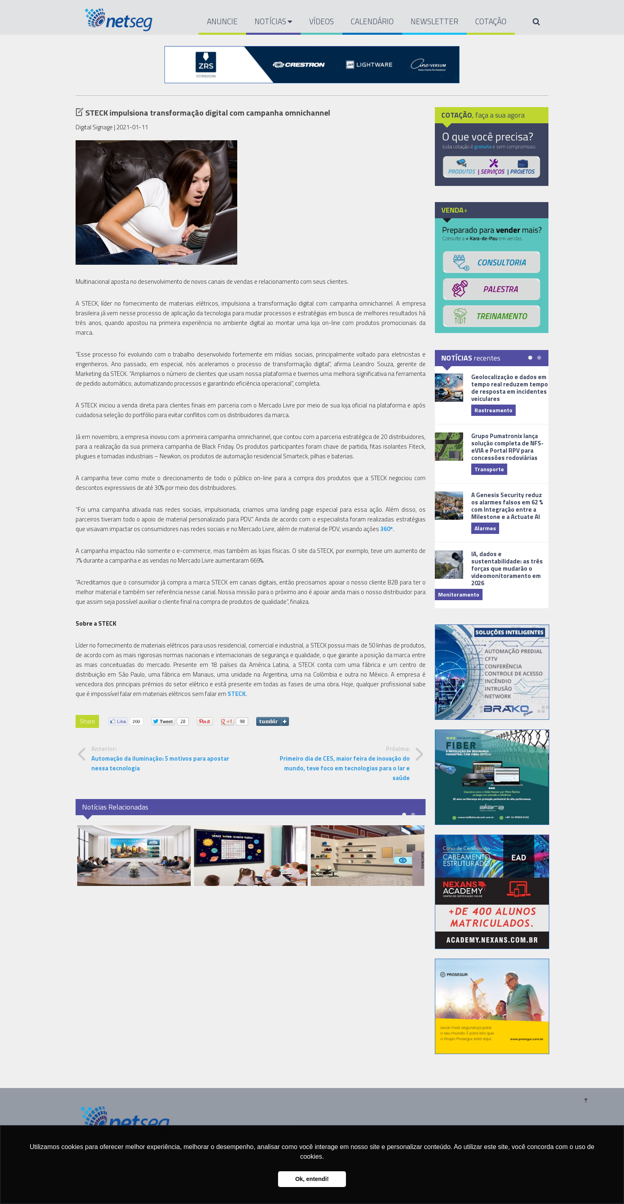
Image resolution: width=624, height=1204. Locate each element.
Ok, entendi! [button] (312, 1179)
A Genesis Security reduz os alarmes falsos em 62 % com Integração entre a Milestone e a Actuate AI (507, 505)
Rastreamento (493, 410)
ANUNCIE (222, 21)
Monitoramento (458, 594)
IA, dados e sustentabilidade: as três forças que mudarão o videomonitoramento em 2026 (507, 568)
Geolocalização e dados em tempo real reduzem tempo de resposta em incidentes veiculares (509, 387)
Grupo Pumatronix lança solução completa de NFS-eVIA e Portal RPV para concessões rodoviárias (507, 446)
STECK (237, 693)
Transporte (489, 469)
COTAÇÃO (490, 21)
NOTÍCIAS (273, 21)
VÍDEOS (321, 21)
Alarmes (485, 528)
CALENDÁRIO (372, 21)
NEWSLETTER (434, 21)
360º (386, 528)
